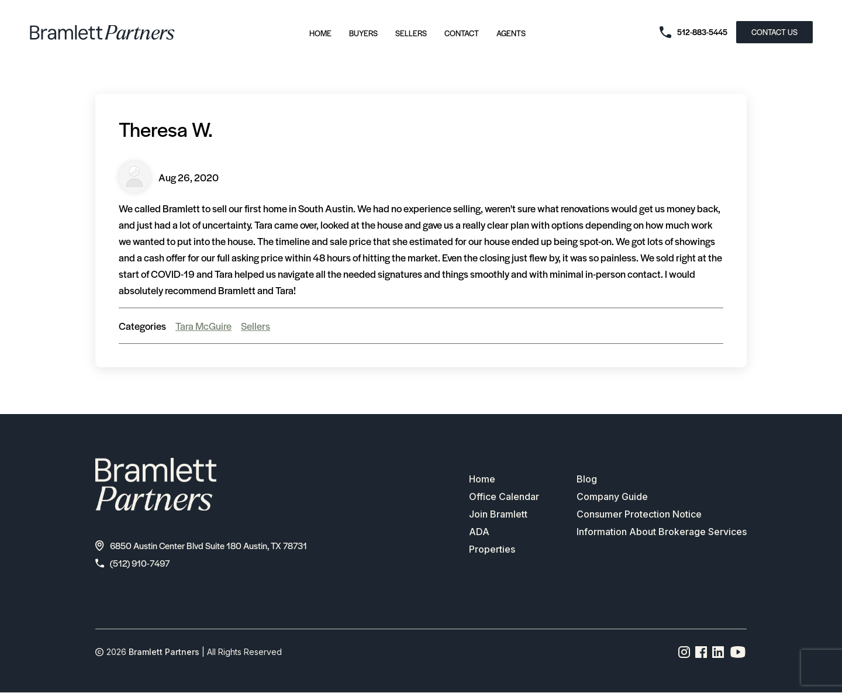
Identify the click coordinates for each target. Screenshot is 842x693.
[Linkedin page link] (718, 652)
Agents (511, 33)
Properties (492, 549)
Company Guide (612, 496)
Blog (587, 479)
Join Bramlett (498, 514)
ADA (479, 531)
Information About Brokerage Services (662, 531)
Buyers (363, 33)
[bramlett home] (102, 32)
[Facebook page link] (701, 652)
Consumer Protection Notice (639, 514)
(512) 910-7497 (132, 563)
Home (320, 33)
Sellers (411, 33)
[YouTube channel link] (738, 652)
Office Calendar (504, 496)
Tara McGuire (203, 326)
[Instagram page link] (684, 652)
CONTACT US (774, 31)
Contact (461, 33)
